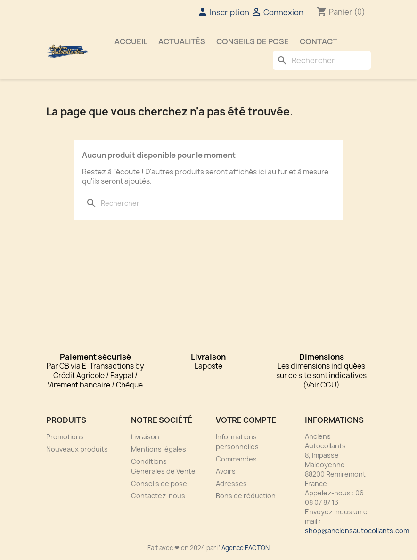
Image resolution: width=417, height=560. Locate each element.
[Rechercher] (322, 60)
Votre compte (246, 420)
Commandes (236, 458)
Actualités (181, 41)
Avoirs (226, 471)
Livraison (145, 436)
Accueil (130, 41)
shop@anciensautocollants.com (357, 530)
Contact (318, 41)
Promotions (65, 436)
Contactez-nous (158, 495)
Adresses (231, 483)
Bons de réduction (246, 495)
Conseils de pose (252, 41)
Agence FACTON (245, 548)
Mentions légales (158, 449)
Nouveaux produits (77, 449)
